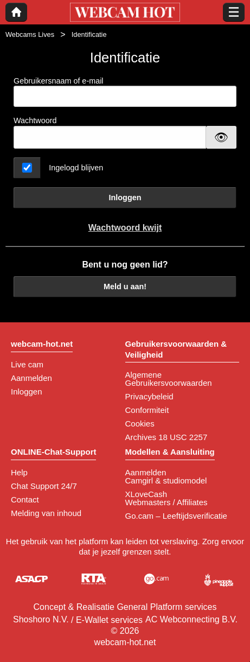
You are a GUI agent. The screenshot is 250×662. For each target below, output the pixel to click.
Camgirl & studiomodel (166, 480)
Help (19, 472)
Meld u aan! (125, 286)
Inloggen (125, 197)
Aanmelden (31, 378)
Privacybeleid (149, 396)
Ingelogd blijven (76, 167)
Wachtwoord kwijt (125, 227)
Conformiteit (147, 410)
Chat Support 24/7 (44, 486)
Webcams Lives (29, 34)
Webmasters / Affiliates (166, 502)
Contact (25, 499)
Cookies (140, 423)
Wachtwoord (35, 120)
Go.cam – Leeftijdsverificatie (176, 515)
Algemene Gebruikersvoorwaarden (168, 378)
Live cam (27, 364)
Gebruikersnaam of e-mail (125, 92)
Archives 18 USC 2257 (166, 437)
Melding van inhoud (46, 513)
